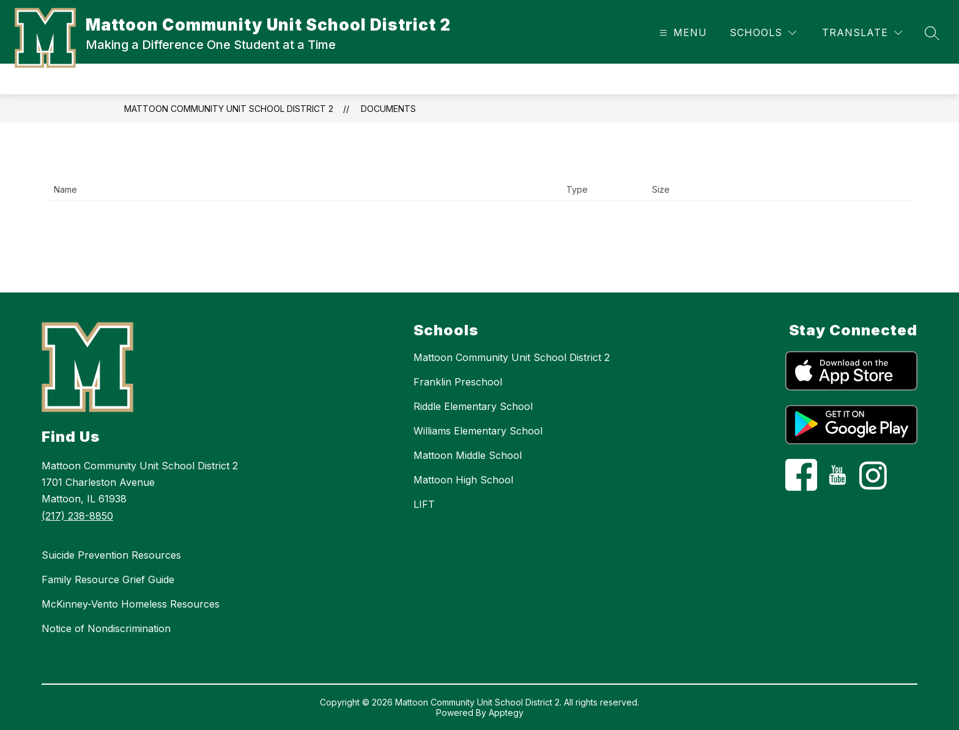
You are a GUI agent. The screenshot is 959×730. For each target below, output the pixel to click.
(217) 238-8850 (77, 516)
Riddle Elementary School (473, 406)
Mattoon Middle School (467, 455)
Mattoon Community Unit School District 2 (228, 108)
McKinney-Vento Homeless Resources (131, 604)
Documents (388, 108)
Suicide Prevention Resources (111, 555)
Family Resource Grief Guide (108, 579)
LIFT (424, 504)
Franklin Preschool (457, 382)
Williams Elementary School (477, 431)
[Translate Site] (862, 32)
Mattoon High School (463, 480)
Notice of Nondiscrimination (106, 628)
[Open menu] (681, 32)
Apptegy (506, 712)
